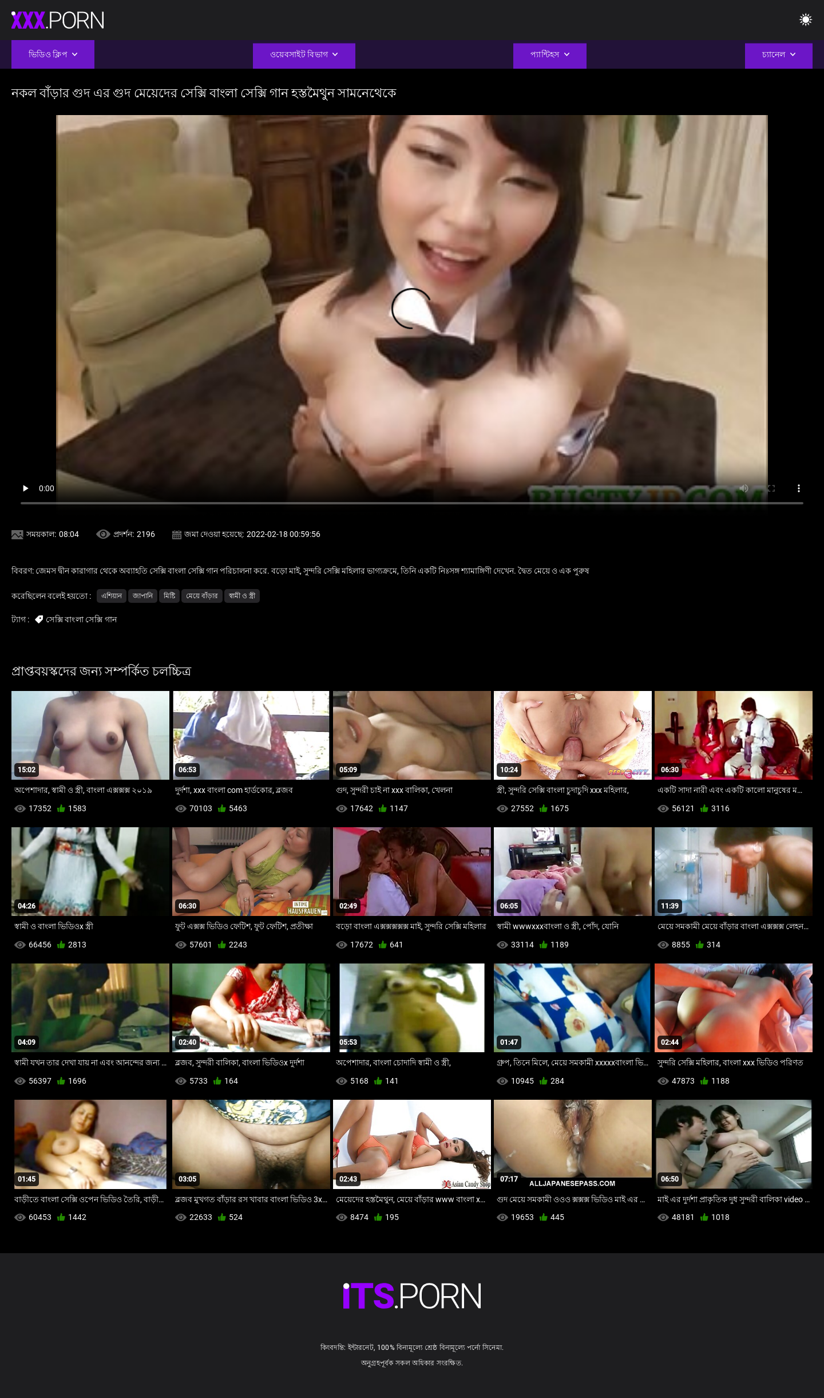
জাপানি (143, 596)
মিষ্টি (169, 596)
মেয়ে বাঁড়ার (202, 596)
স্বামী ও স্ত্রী (242, 596)
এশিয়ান (111, 596)
